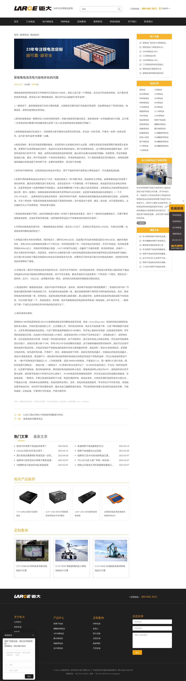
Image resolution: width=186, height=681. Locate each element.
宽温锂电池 (144, 124)
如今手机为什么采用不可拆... (153, 258)
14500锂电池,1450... (149, 60)
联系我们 (148, 21)
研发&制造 (115, 21)
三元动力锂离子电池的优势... (153, 267)
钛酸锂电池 (144, 129)
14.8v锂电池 (159, 116)
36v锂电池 (158, 103)
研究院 (17, 632)
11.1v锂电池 (159, 111)
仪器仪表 (97, 638)
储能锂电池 (144, 111)
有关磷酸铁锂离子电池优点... (153, 241)
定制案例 (81, 21)
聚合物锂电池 (160, 129)
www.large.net (115, 674)
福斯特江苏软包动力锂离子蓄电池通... (35, 460)
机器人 (96, 629)
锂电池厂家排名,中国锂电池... (153, 43)
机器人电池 (144, 137)
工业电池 (30, 21)
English (166, 8)
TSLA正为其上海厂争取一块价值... (93, 460)
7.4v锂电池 (143, 150)
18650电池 (143, 116)
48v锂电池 (158, 107)
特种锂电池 (144, 98)
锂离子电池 (58, 624)
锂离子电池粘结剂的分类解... (153, 262)
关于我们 (132, 21)
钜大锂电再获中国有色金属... (153, 236)
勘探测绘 (97, 643)
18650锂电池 (58, 634)
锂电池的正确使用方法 (150, 69)
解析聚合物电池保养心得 (151, 245)
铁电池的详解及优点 (33, 419)
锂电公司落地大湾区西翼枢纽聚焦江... (95, 465)
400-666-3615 (177, 240)
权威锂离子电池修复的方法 (90, 446)
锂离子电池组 (160, 120)
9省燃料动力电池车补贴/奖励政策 (32, 465)
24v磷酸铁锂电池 (161, 137)
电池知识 (35, 35)
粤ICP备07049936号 (125, 670)
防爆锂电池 (144, 133)
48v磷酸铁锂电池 (161, 146)
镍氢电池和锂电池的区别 (151, 73)
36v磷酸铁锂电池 (161, 142)
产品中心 (58, 617)
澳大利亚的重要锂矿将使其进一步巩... (35, 455)
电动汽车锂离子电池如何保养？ (32, 446)
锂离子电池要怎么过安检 (89, 451)
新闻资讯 (98, 21)
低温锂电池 (144, 120)
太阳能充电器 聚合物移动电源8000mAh (114, 514)
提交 (137, 652)
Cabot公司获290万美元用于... (30, 451)
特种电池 (65, 21)
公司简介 (18, 622)
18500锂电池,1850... (149, 52)
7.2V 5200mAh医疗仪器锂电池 (26, 514)
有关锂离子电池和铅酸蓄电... (153, 249)
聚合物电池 (58, 638)
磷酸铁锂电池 (160, 124)
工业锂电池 (144, 107)
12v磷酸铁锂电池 (161, 133)
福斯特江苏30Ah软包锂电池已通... (93, 455)
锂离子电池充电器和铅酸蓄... (153, 254)
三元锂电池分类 (147, 56)
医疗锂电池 (144, 142)
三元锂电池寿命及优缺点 (151, 65)
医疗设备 (97, 634)
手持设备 (97, 648)
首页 (16, 21)
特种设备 (97, 624)
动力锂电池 (47, 21)
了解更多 (141, 223)
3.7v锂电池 (143, 146)
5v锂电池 (158, 90)
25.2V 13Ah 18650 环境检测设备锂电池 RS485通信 (56, 514)
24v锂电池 (158, 98)
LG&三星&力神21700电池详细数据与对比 (43, 415)
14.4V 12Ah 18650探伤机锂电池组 (86, 514)
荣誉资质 (18, 627)
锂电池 (142, 90)
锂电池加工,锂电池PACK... (151, 47)
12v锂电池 (158, 94)
